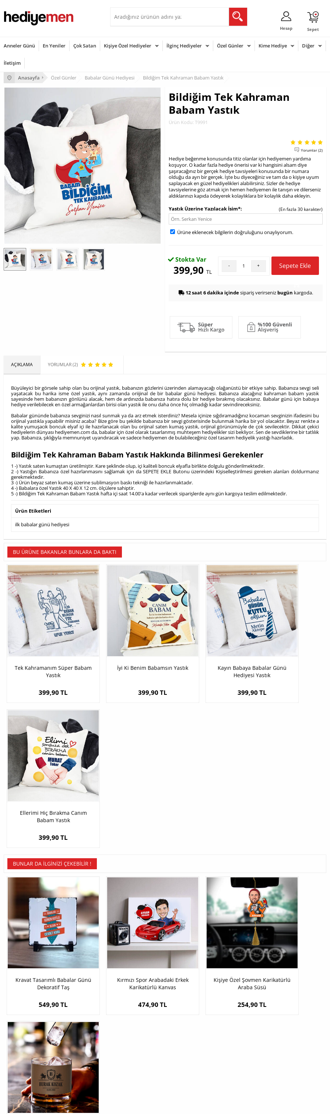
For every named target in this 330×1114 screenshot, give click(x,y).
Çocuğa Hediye (129, 1042)
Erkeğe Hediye (129, 1020)
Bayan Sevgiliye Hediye (247, 975)
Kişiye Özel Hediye (132, 930)
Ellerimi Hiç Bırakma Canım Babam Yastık (286, 651)
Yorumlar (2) (312, 150)
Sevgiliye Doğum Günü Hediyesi (256, 952)
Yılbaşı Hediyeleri (21, 1042)
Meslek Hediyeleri (132, 986)
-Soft (126, 1104)
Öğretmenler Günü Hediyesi (32, 1064)
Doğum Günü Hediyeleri (28, 1031)
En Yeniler (54, 45)
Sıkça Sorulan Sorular (26, 986)
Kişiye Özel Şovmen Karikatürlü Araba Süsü (205, 800)
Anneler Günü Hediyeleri (29, 1053)
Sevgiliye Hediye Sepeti (247, 941)
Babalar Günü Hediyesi (27, 1075)
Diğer (308, 45)
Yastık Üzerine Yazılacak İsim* (205, 208)
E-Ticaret (142, 1104)
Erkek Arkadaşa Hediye (137, 941)
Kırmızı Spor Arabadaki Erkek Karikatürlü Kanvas (124, 800)
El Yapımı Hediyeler (134, 964)
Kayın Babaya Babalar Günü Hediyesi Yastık (205, 651)
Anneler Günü (19, 45)
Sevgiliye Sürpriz (131, 975)
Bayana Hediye (129, 1031)
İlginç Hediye (127, 1075)
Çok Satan (84, 45)
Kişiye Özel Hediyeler (127, 45)
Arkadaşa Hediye (131, 1064)
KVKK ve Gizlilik (19, 975)
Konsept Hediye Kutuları (248, 930)
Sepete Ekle (295, 268)
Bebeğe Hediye (129, 1053)
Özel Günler (230, 45)
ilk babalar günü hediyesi (42, 524)
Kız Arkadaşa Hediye (135, 952)
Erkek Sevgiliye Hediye (247, 964)
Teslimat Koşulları (22, 930)
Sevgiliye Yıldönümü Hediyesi (253, 986)
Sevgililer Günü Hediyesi (28, 1020)
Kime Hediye (273, 45)
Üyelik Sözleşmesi (22, 941)
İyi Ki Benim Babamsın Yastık (124, 651)
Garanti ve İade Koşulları (29, 964)
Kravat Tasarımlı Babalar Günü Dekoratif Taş (44, 800)
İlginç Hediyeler (184, 45)
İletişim (12, 63)
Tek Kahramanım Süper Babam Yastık (44, 651)
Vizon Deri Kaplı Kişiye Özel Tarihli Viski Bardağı (286, 800)
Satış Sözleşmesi (21, 952)
